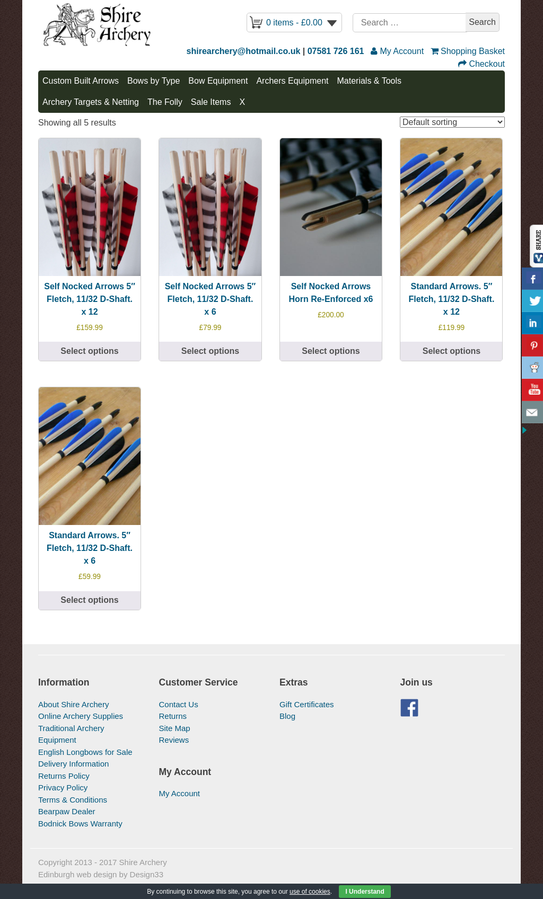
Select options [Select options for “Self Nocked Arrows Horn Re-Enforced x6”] (331, 350)
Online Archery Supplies (80, 715)
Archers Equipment (292, 80)
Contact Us (178, 704)
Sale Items (211, 101)
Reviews (174, 739)
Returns (173, 715)
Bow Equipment (218, 80)
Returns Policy (64, 775)
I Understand (364, 891)
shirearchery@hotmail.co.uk (244, 51)
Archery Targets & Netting (90, 101)
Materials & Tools (369, 80)
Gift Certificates (306, 704)
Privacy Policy (62, 787)
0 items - (294, 22)
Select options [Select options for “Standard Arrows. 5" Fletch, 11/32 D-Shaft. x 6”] (89, 599)
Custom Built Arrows (80, 80)
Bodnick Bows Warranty (80, 823)
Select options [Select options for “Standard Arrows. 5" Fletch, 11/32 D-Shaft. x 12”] (451, 350)
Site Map (174, 728)
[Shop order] (452, 122)
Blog (287, 715)
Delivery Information (73, 763)
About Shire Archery (73, 704)
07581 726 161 (336, 51)
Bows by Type (153, 80)
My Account (179, 793)
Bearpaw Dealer (66, 811)
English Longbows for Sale (85, 751)
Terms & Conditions (72, 799)
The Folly (164, 101)
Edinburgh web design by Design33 (100, 874)
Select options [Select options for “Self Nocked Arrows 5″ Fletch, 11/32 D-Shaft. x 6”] (210, 350)
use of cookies (310, 891)
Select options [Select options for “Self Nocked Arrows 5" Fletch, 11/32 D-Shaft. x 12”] (89, 350)
